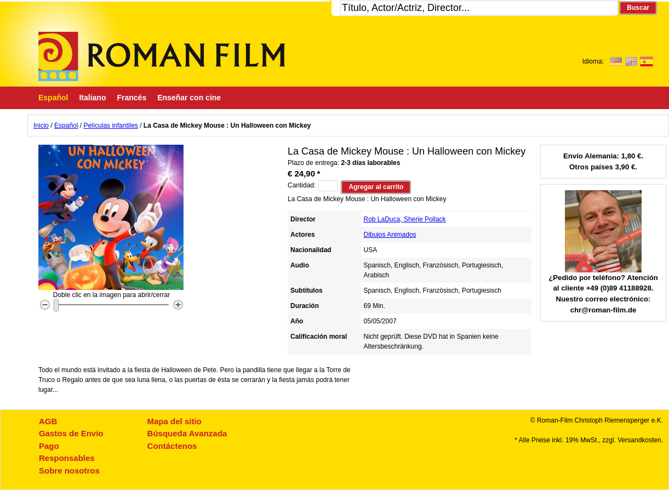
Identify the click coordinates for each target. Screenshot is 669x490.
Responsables (67, 458)
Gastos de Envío (71, 433)
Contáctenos (172, 446)
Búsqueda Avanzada (187, 433)
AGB (48, 421)
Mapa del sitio (174, 421)
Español (66, 125)
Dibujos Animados (390, 234)
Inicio (41, 125)
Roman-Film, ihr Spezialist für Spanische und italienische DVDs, (161, 56)
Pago (49, 446)
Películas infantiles (110, 125)
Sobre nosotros (69, 470)
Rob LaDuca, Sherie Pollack (405, 219)
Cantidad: (302, 185)
